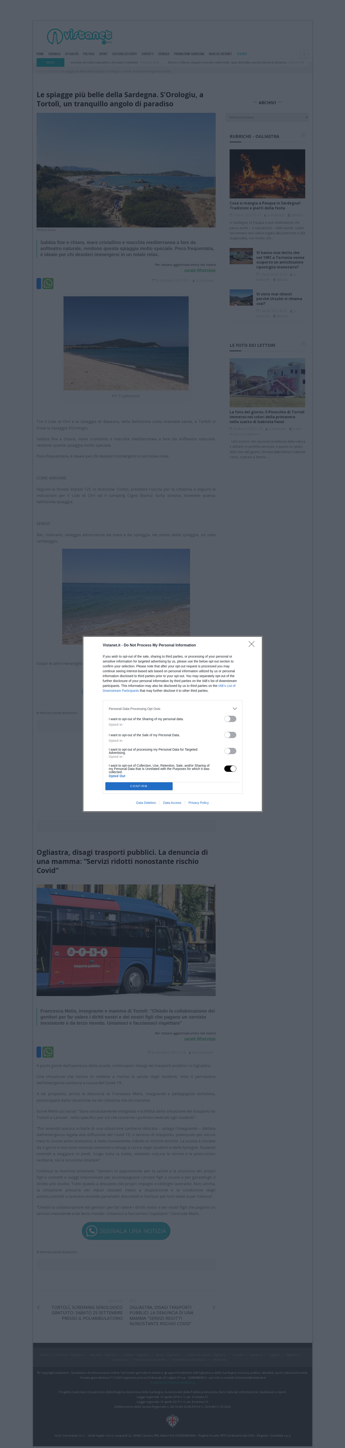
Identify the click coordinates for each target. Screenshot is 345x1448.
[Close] (253, 645)
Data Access (172, 803)
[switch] (230, 719)
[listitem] (172, 708)
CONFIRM (139, 786)
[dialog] (172, 724)
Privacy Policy (198, 803)
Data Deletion (146, 803)
